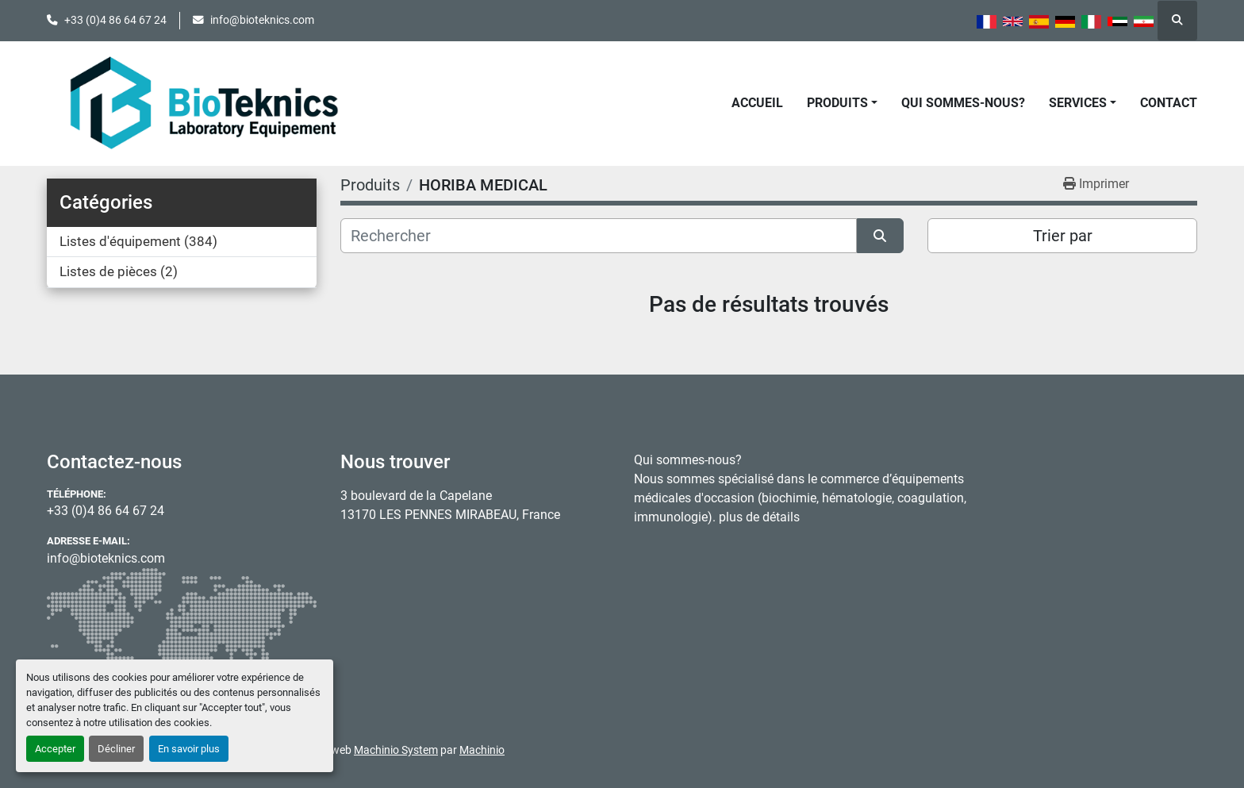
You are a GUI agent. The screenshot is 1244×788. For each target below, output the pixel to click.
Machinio (482, 750)
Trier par (1062, 235)
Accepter (55, 749)
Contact (1168, 102)
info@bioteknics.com (262, 19)
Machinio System (396, 750)
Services (1078, 102)
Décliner (116, 749)
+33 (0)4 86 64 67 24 (115, 19)
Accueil (757, 102)
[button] (842, 103)
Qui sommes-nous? (963, 102)
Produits (837, 102)
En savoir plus (189, 749)
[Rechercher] (598, 235)
